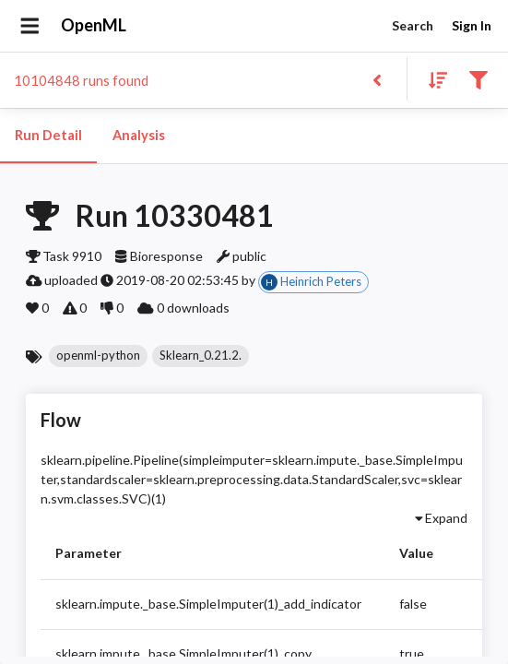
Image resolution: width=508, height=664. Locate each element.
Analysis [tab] (138, 135)
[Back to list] (376, 79)
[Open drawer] (30, 26)
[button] (98, 356)
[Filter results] (478, 79)
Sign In (471, 26)
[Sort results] (432, 79)
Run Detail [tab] (48, 135)
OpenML (94, 26)
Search (412, 26)
